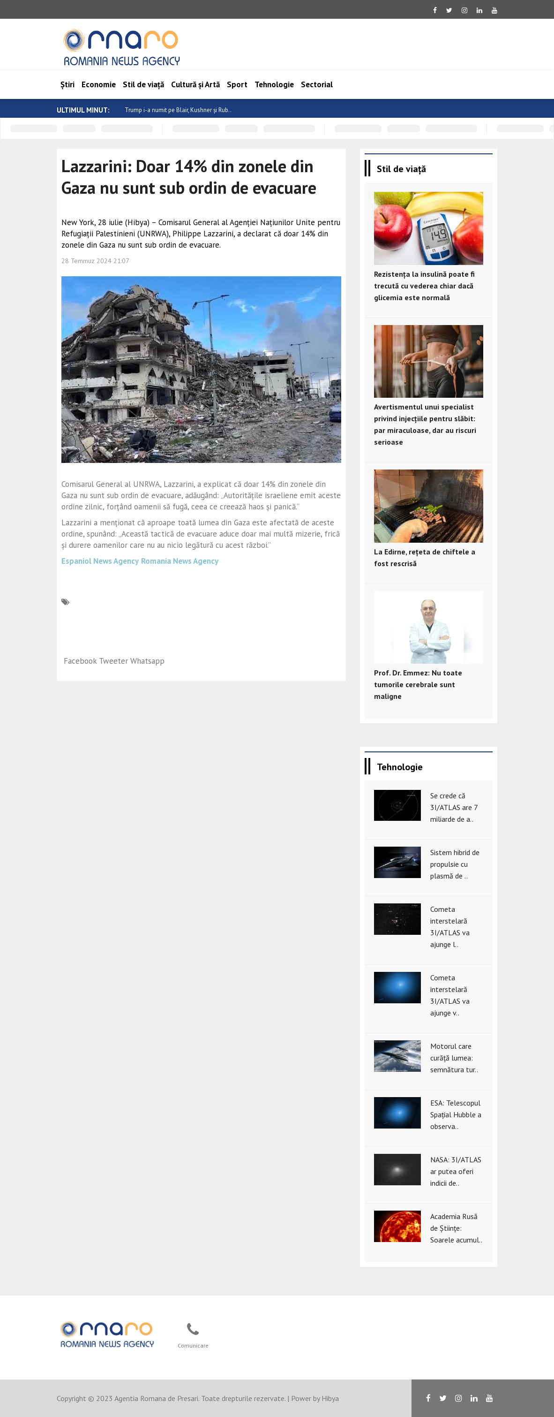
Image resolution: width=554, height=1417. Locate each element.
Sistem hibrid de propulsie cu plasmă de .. (454, 864)
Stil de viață (143, 84)
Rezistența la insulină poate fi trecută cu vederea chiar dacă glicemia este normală (424, 285)
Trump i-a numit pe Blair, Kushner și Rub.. (178, 110)
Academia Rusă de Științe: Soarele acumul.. (456, 1228)
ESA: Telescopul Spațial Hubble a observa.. (455, 1114)
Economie (99, 84)
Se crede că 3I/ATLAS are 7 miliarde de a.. (454, 807)
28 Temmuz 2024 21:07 (95, 261)
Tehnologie (274, 84)
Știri (67, 84)
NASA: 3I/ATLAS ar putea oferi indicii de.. (455, 1171)
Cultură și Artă (195, 84)
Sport (237, 84)
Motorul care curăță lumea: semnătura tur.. (454, 1057)
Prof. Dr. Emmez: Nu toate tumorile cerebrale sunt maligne (418, 684)
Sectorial (317, 84)
